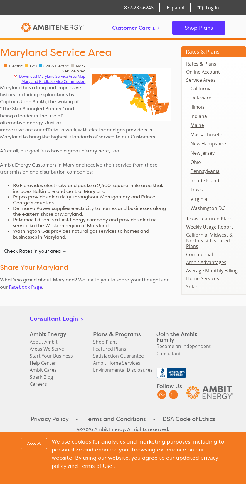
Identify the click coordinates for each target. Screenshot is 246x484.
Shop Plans (199, 27)
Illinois (198, 107)
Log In (208, 7)
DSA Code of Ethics (188, 418)
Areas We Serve (47, 349)
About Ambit (44, 341)
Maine (197, 125)
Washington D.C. (209, 208)
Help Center (43, 363)
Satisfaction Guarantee (118, 356)
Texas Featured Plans (209, 218)
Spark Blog (41, 377)
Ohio (196, 162)
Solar (192, 286)
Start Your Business (51, 356)
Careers (38, 384)
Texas (197, 189)
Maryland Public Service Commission (53, 81)
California (201, 88)
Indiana (199, 116)
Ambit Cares (43, 370)
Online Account (203, 72)
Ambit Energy (52, 27)
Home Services (202, 278)
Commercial (199, 254)
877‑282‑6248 (139, 7)
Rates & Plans (203, 51)
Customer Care (135, 27)
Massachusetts (207, 134)
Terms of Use (97, 465)
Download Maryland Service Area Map (52, 76)
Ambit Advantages (206, 262)
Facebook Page (25, 287)
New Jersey (203, 153)
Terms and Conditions (115, 418)
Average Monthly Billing (212, 270)
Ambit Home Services (116, 363)
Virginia (199, 199)
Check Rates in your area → (35, 251)
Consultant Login (56, 318)
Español (175, 7)
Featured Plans (109, 349)
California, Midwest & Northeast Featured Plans (209, 240)
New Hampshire (208, 143)
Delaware (201, 97)
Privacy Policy (50, 418)
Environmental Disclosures (123, 370)
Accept (34, 443)
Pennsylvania (205, 171)
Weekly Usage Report (209, 227)
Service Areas (201, 80)
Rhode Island (205, 180)
